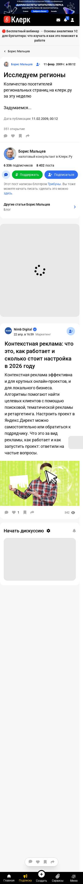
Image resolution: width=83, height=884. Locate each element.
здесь (8, 193)
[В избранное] (20, 136)
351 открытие (14, 129)
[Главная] (9, 878)
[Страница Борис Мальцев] (18, 64)
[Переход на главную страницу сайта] (17, 20)
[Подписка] (25, 878)
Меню (74, 878)
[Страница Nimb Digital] (8, 330)
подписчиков (18, 165)
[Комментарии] (5, 136)
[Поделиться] (28, 136)
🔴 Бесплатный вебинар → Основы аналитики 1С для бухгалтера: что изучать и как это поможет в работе (40, 35)
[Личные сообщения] (58, 20)
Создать (41, 876)
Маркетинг (43, 334)
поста (45, 165)
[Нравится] (13, 136)
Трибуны (54, 184)
